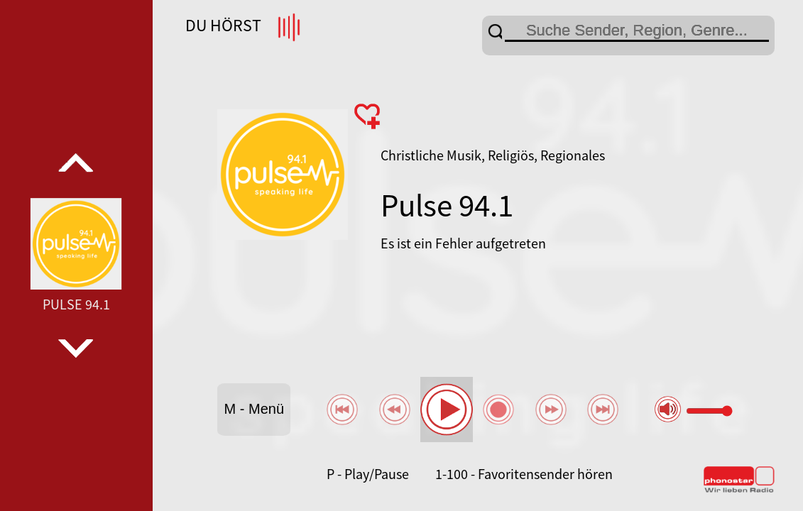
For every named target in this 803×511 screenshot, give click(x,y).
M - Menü (254, 409)
